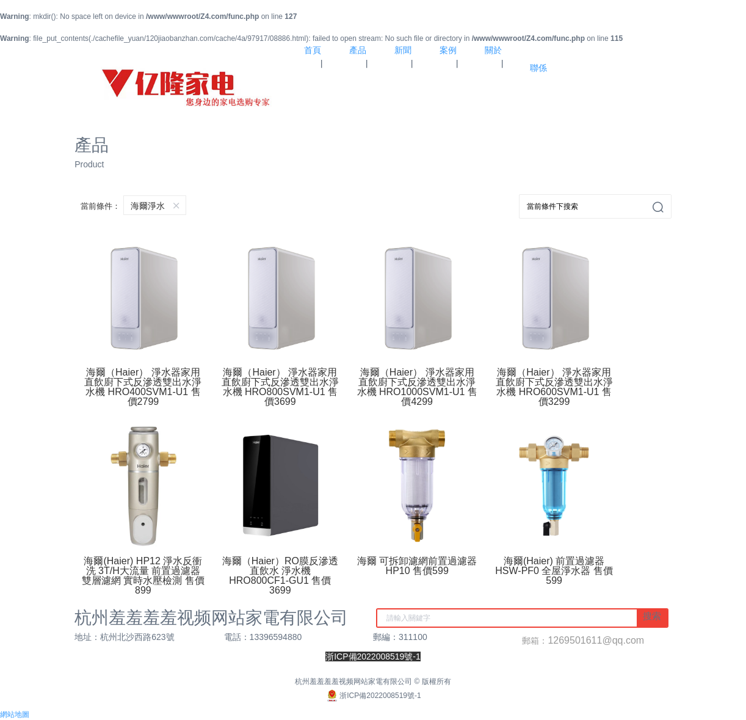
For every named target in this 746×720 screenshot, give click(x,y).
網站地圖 (14, 714)
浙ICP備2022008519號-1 (373, 695)
